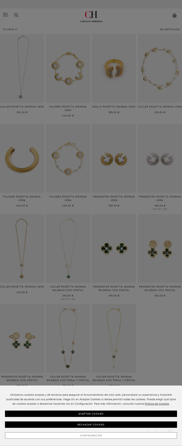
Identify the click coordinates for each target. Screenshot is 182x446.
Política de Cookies (157, 403)
